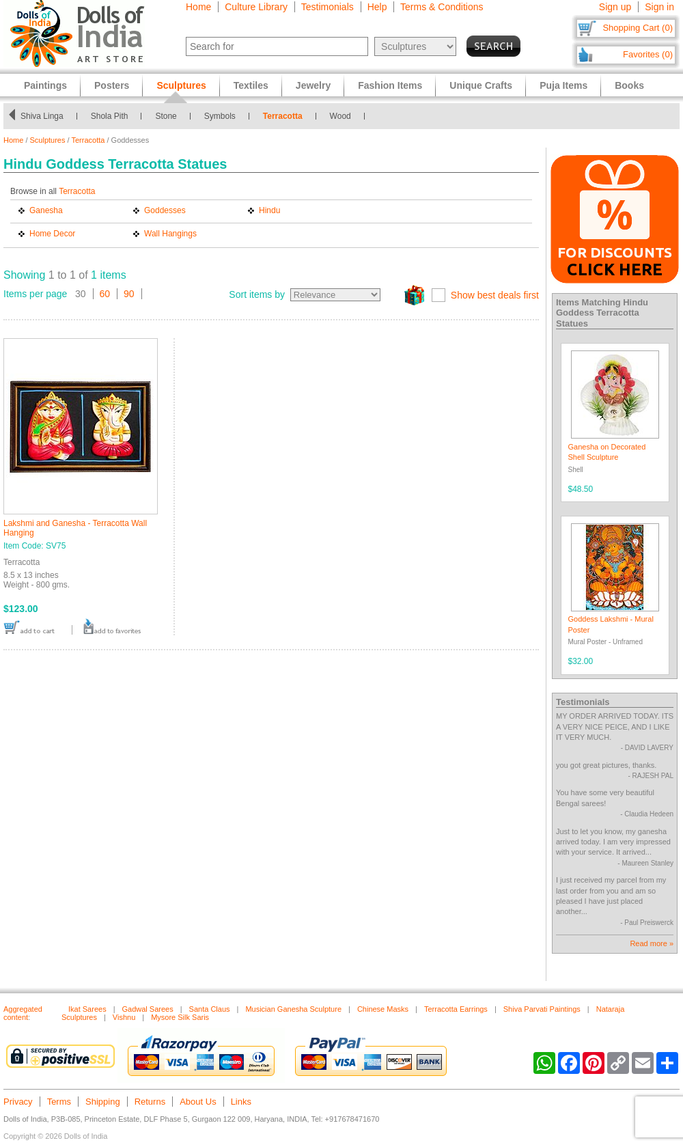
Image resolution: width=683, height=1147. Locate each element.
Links (241, 1101)
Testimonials (327, 6)
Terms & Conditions (441, 6)
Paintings (45, 85)
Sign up (615, 6)
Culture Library (256, 6)
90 (129, 293)
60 (105, 293)
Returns (150, 1101)
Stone (165, 116)
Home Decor (52, 233)
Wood (340, 116)
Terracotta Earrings (456, 1009)
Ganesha (46, 210)
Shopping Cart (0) (637, 28)
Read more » (651, 943)
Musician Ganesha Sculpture (293, 1009)
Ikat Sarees (87, 1009)
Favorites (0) (648, 54)
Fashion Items (390, 85)
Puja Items (563, 85)
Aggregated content (22, 1013)
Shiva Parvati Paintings (542, 1009)
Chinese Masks (382, 1009)
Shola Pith (109, 116)
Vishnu (124, 1017)
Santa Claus (209, 1009)
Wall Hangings (170, 233)
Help (377, 6)
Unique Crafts (480, 85)
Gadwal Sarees (147, 1009)
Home (198, 6)
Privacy (18, 1101)
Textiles (251, 85)
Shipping (102, 1101)
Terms (59, 1101)
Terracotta (283, 116)
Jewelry (313, 85)
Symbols (220, 116)
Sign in (659, 6)
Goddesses (165, 210)
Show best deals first (495, 295)
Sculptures (48, 140)
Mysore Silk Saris (180, 1017)
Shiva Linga (42, 116)
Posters (111, 85)
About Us (198, 1101)
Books (629, 85)
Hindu (269, 210)
